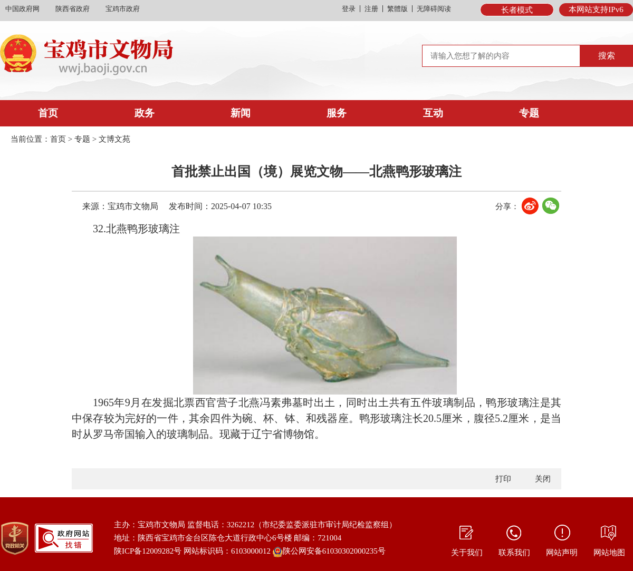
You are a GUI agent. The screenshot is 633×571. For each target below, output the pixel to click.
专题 (529, 113)
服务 (337, 113)
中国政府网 (22, 9)
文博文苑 (114, 139)
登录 (349, 9)
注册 (371, 9)
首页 (48, 113)
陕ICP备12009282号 (147, 551)
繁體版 (397, 9)
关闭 (543, 479)
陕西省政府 (72, 9)
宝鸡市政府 (123, 9)
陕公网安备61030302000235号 (329, 552)
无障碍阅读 (434, 9)
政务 (145, 113)
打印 (503, 479)
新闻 (241, 113)
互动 (433, 113)
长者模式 (517, 10)
